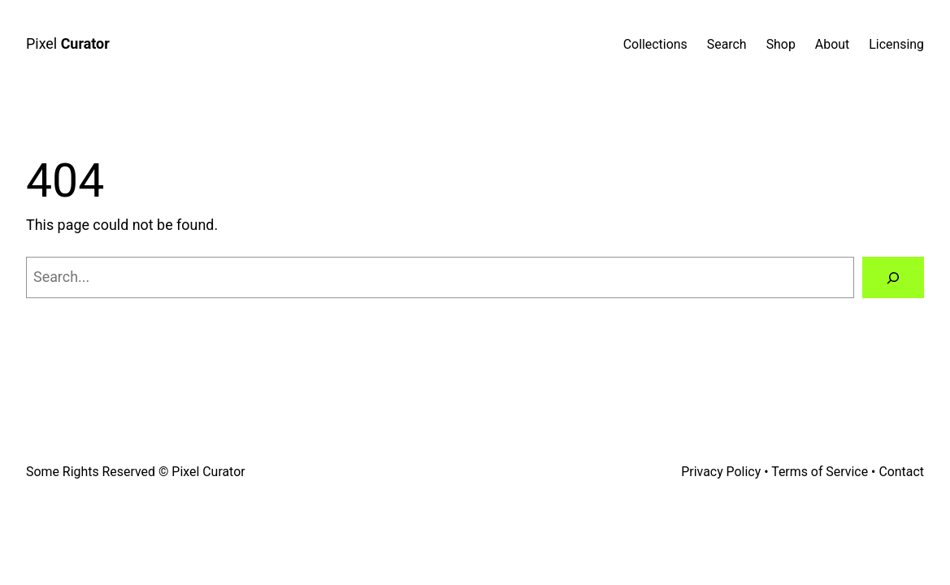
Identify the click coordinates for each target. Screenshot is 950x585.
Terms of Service (819, 471)
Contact (901, 471)
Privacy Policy (721, 471)
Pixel (68, 43)
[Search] (893, 278)
